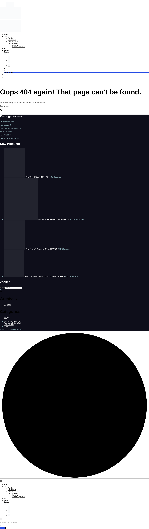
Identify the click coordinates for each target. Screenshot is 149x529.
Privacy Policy (9, 325)
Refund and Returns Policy (13, 323)
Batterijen (15, 45)
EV (5, 48)
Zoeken (2, 106)
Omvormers (12, 40)
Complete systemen (18, 47)
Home (6, 34)
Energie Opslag (13, 43)
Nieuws (6, 50)
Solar (5, 36)
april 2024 (7, 305)
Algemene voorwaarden (12, 321)
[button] (4, 69)
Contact (6, 52)
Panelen (10, 38)
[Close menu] (1, 481)
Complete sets (13, 41)
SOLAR (6, 318)
